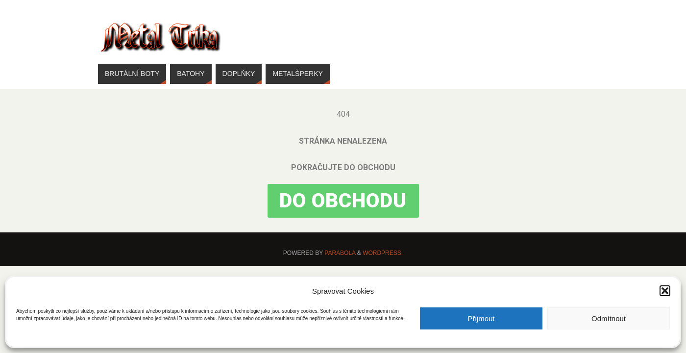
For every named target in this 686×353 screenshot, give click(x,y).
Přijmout (480, 318)
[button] (665, 291)
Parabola (339, 253)
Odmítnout (608, 318)
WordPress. (383, 253)
